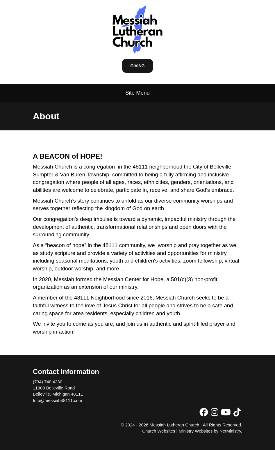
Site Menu (137, 93)
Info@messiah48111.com (57, 400)
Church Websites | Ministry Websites (178, 430)
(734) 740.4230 (47, 381)
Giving (137, 65)
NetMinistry (230, 430)
